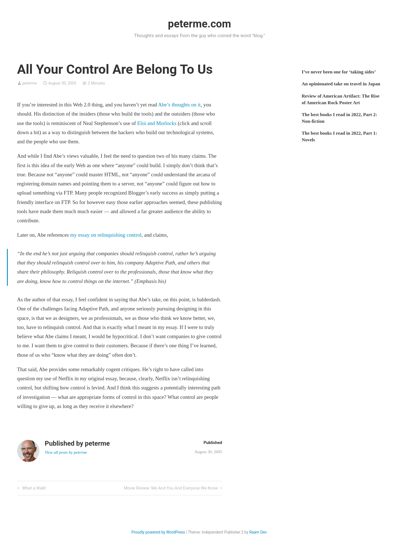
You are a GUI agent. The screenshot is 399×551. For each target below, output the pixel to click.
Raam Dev (258, 532)
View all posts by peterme (66, 452)
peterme (29, 83)
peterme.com (199, 24)
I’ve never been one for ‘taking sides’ (339, 72)
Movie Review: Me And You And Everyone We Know (171, 488)
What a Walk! (33, 488)
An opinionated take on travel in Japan (341, 83)
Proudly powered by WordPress (158, 532)
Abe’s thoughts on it (179, 105)
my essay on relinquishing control (106, 235)
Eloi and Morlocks (156, 123)
